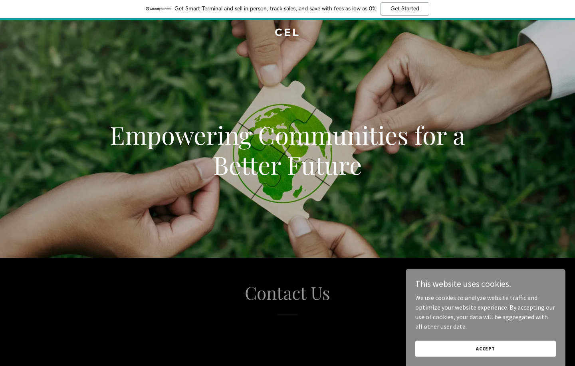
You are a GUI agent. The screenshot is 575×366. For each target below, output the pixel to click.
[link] (287, 34)
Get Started (405, 9)
